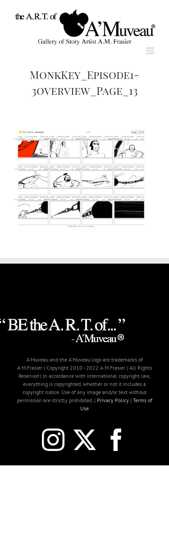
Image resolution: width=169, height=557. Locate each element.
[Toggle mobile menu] (150, 51)
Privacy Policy (113, 400)
